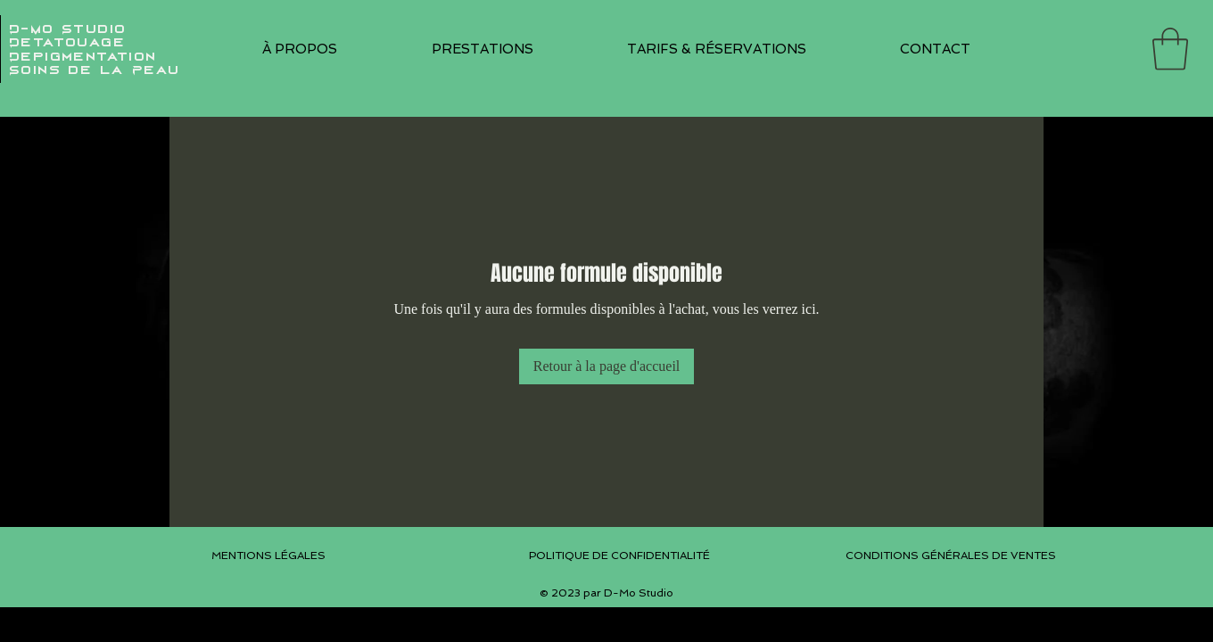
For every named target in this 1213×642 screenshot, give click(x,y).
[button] (482, 49)
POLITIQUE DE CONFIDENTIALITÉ (619, 555)
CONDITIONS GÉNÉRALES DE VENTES (951, 555)
